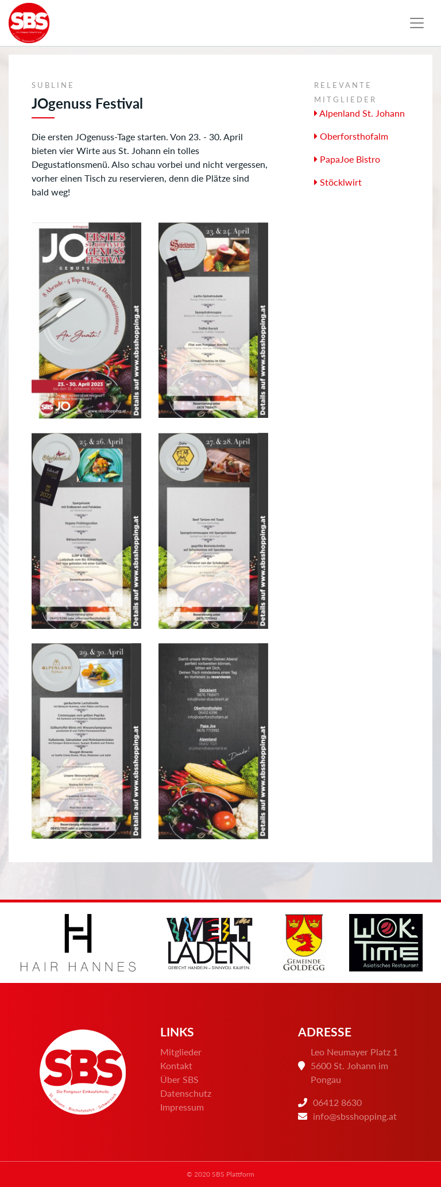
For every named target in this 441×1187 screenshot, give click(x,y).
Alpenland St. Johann (359, 112)
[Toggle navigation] (416, 23)
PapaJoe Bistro (347, 158)
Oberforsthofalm (351, 135)
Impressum (182, 1106)
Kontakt (176, 1065)
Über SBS (179, 1079)
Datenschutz (185, 1093)
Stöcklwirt (338, 181)
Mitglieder (181, 1051)
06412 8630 (337, 1102)
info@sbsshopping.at (355, 1116)
